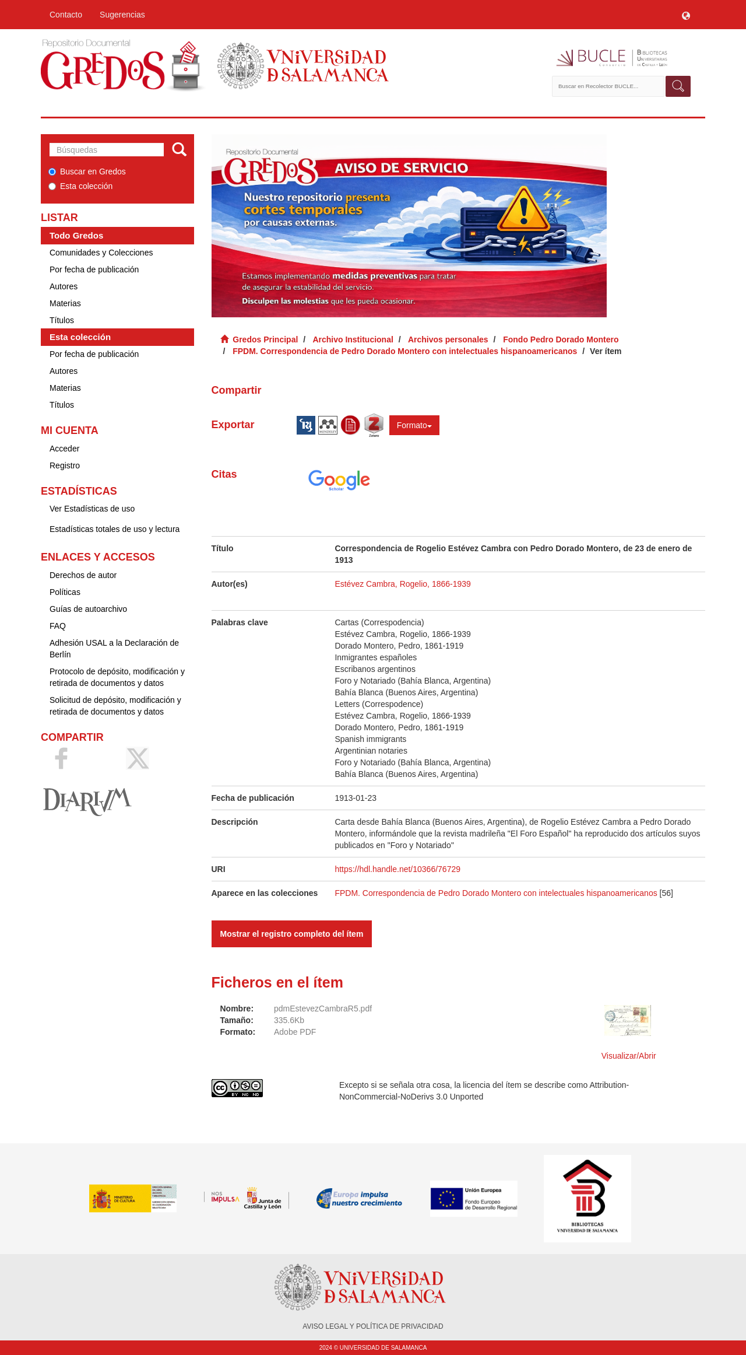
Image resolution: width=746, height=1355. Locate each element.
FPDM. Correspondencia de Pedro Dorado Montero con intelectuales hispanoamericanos (405, 351)
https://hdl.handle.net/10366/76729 (397, 869)
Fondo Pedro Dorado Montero (560, 339)
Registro (65, 465)
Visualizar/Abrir (628, 1055)
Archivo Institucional (352, 339)
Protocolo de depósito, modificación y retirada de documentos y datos (117, 677)
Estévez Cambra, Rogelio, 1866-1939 (402, 584)
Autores (64, 286)
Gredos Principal (265, 339)
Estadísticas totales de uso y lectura (115, 529)
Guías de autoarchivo (88, 609)
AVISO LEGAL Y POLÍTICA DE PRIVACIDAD (372, 1326)
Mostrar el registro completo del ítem (292, 934)
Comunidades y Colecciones (101, 252)
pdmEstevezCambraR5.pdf (323, 1008)
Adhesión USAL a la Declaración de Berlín (114, 648)
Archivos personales (448, 339)
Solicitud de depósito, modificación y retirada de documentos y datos (115, 705)
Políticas (65, 592)
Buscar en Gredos (87, 171)
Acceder (64, 448)
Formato (414, 425)
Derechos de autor (83, 575)
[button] (685, 14)
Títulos (62, 320)
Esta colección (80, 186)
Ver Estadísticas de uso (92, 508)
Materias (65, 303)
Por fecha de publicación (94, 269)
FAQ (58, 626)
